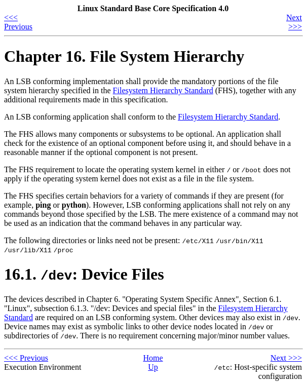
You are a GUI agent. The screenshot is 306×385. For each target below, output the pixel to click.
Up (153, 367)
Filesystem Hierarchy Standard (163, 90)
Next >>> (294, 22)
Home (153, 358)
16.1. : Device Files (84, 274)
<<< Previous (18, 22)
